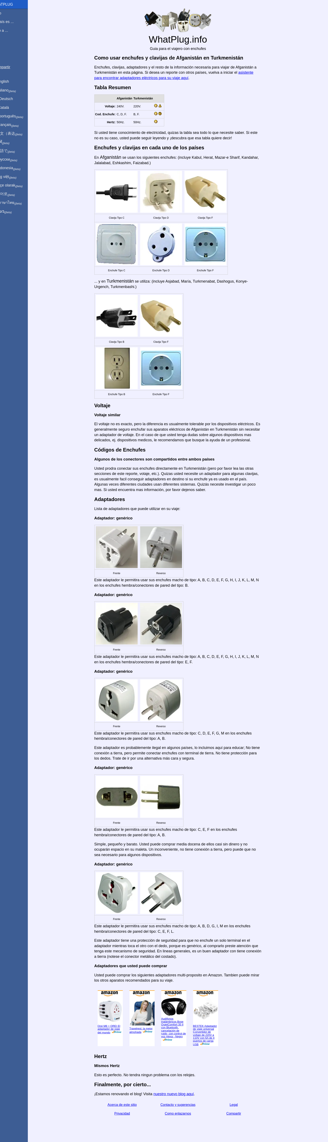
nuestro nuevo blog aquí (178, 1094)
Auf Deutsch (12, 99)
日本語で (13, 151)
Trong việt (14, 177)
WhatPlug (12, 4)
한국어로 (13, 194)
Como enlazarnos (183, 1113)
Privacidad (127, 1113)
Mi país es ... (13, 22)
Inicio (6, 13)
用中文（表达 (17, 133)
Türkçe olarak (17, 185)
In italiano (14, 90)
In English (10, 81)
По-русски (14, 159)
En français (15, 125)
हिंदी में (10, 142)
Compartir (238, 1113)
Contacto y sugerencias (182, 1104)
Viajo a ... (10, 30)
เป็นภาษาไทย (17, 202)
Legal (238, 1104)
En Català (10, 107)
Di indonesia (16, 168)
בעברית (12, 211)
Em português (17, 116)
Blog (6, 46)
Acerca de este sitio (127, 1104)
